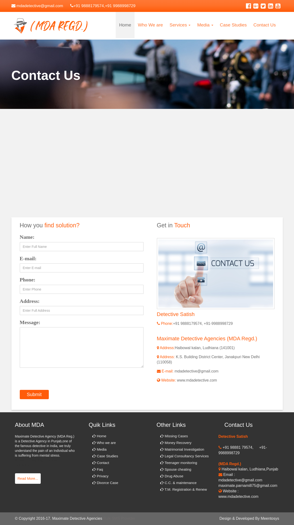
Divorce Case (105, 483)
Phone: (27, 280)
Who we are (104, 443)
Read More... (28, 478)
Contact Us (265, 24)
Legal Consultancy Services (184, 456)
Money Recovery (176, 443)
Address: (30, 301)
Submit (34, 394)
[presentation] (56, 380)
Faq (97, 469)
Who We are (150, 24)
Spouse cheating (175, 469)
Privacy (100, 476)
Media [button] (205, 24)
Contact (100, 463)
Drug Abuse (172, 476)
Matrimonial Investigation (182, 449)
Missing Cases (174, 436)
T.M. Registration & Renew (183, 489)
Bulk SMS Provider (119, 518)
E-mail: (28, 258)
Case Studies (233, 24)
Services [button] (179, 24)
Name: (27, 237)
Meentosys (270, 518)
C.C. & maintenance (178, 483)
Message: (30, 322)
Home (125, 24)
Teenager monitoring (178, 463)
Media (99, 449)
